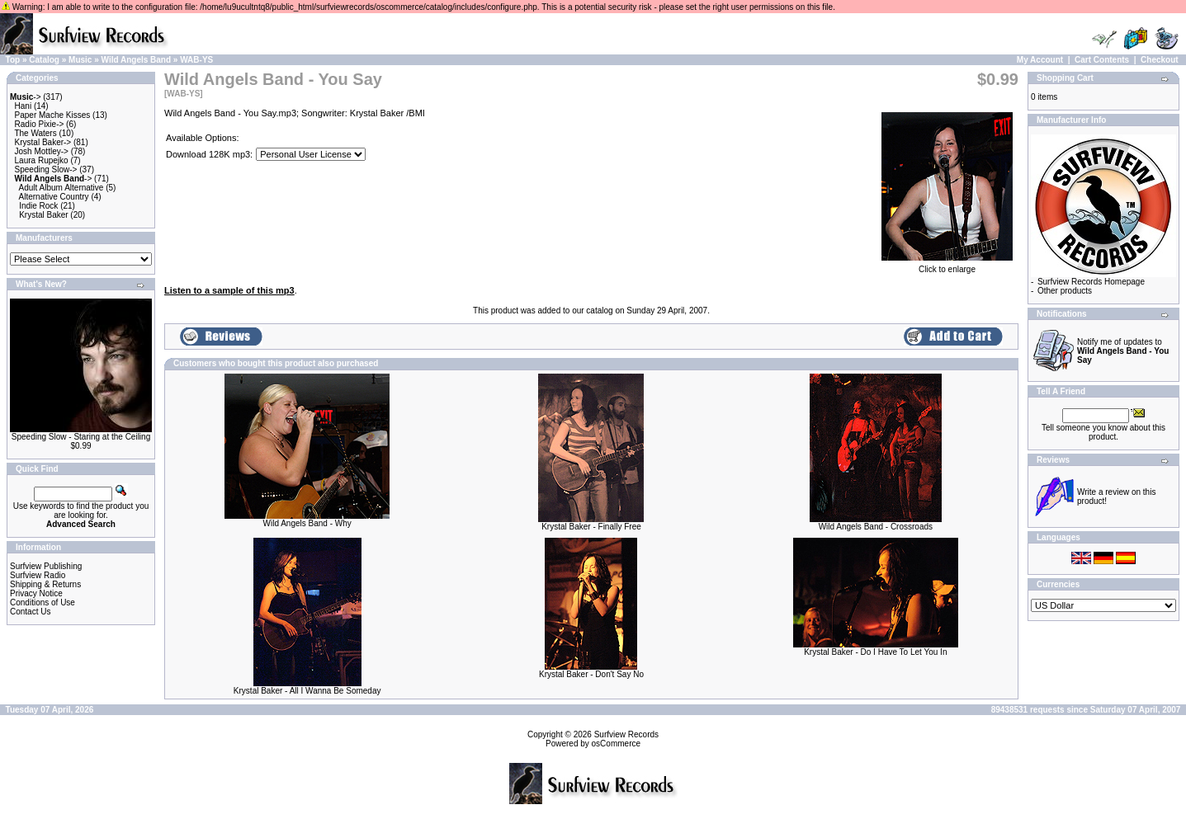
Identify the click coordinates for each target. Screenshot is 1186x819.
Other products (1064, 290)
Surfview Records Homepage (1091, 281)
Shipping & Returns (45, 584)
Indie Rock (38, 205)
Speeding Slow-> (46, 169)
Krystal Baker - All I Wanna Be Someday (307, 690)
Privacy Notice (36, 593)
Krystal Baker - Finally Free (591, 526)
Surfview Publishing (46, 566)
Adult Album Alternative (61, 187)
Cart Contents (1102, 59)
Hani (23, 106)
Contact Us (30, 611)
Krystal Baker (43, 214)
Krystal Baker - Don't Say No (591, 674)
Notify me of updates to (1123, 351)
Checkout (1160, 59)
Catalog (44, 59)
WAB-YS (196, 59)
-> (25, 96)
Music (80, 59)
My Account (1040, 59)
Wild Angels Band (137, 59)
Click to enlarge (947, 265)
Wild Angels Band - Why (307, 523)
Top (13, 59)
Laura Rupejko (42, 160)
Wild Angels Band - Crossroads (876, 526)
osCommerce (616, 743)
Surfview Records (626, 734)
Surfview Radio (37, 575)
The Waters (35, 133)
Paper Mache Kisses (53, 115)
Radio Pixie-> (39, 124)
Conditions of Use (42, 602)
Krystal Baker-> (43, 142)
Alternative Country (54, 196)
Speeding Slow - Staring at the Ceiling (81, 436)
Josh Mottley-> (42, 151)
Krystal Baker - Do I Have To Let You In (875, 652)
